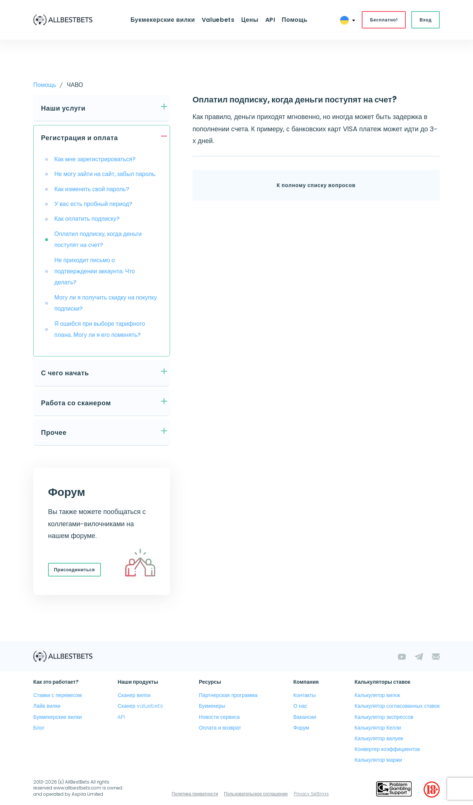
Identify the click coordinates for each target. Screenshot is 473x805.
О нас (300, 706)
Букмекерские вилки (162, 19)
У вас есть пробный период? (93, 204)
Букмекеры (212, 706)
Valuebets (218, 19)
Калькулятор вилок (377, 695)
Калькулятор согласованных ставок (397, 706)
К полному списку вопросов (316, 185)
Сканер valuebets (140, 706)
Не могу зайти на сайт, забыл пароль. (105, 174)
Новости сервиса (219, 717)
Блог (38, 727)
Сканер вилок (134, 695)
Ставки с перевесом (57, 695)
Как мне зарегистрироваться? (95, 159)
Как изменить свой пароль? (91, 189)
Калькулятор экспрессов (384, 717)
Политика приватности (194, 794)
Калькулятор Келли (378, 727)
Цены (250, 19)
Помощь (294, 19)
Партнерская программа (228, 695)
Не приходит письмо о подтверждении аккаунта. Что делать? (94, 271)
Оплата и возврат (220, 727)
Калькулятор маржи (378, 760)
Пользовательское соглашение (256, 794)
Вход (425, 20)
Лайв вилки (47, 706)
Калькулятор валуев (379, 738)
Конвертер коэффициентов (387, 749)
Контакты (304, 695)
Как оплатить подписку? (87, 218)
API (270, 19)
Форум (301, 727)
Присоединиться (74, 569)
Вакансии (304, 717)
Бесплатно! (384, 20)
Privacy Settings (311, 794)
